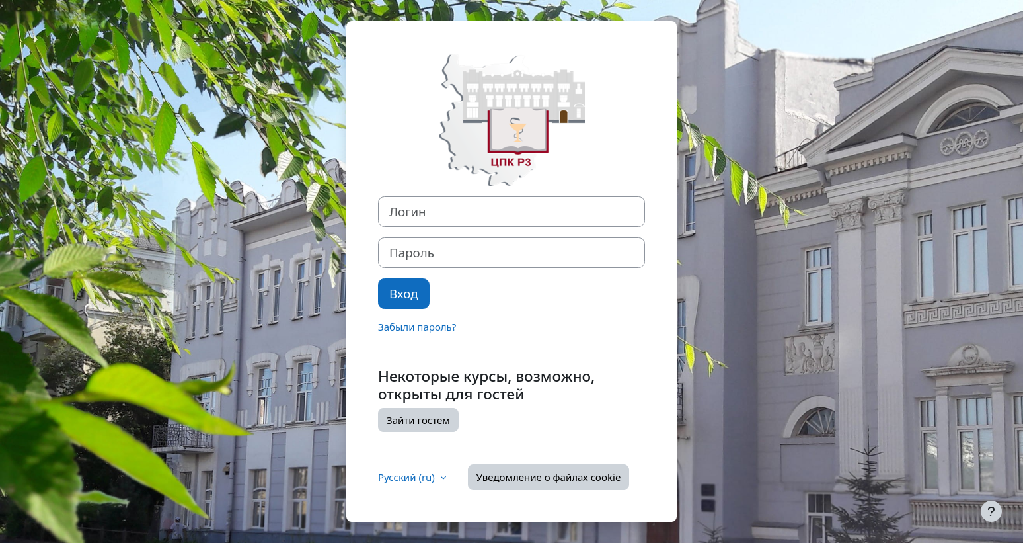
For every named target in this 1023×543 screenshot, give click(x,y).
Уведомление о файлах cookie (548, 476)
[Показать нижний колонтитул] (991, 511)
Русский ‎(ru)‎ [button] (407, 476)
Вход (403, 293)
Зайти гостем (418, 420)
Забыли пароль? (417, 326)
